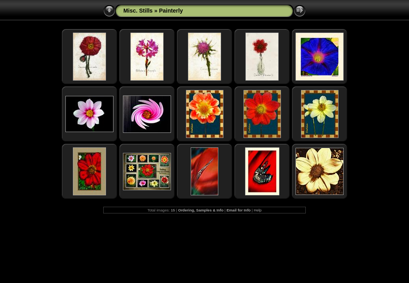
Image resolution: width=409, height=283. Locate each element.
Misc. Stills (137, 10)
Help (258, 210)
